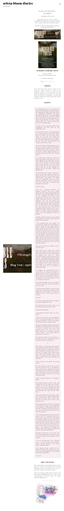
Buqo (52, 81)
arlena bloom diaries (18, 3)
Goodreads (47, 81)
